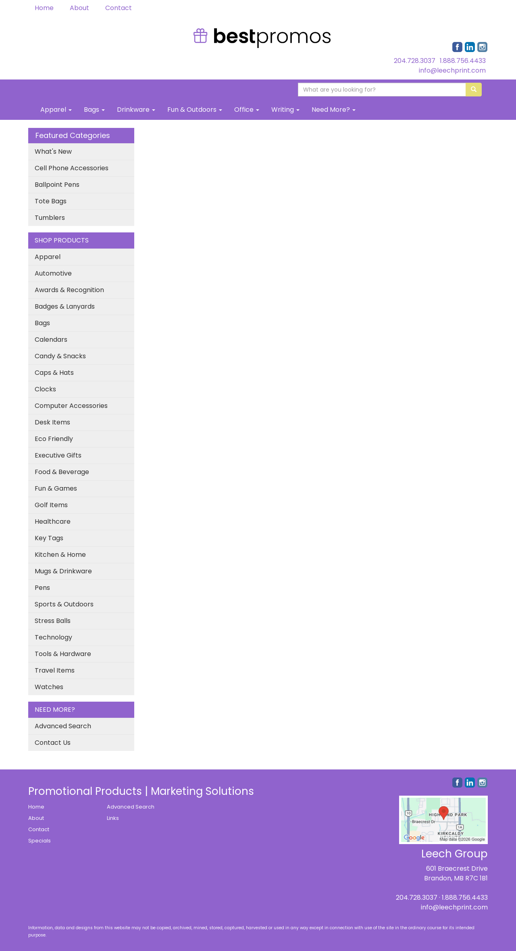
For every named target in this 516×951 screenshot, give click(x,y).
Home (44, 8)
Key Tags (49, 538)
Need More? (334, 109)
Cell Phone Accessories (71, 168)
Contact (118, 8)
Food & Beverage (62, 472)
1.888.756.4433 (463, 60)
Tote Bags (51, 201)
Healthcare (53, 521)
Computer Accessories (71, 405)
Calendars (51, 339)
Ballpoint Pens (57, 184)
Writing (285, 109)
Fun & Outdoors (194, 109)
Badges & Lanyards (65, 306)
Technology (53, 637)
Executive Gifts (58, 455)
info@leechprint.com (452, 70)
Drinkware (136, 109)
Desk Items (52, 422)
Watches (49, 687)
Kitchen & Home (60, 554)
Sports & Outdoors (64, 604)
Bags (94, 109)
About (79, 8)
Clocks (45, 389)
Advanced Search (63, 726)
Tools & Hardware (63, 653)
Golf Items (51, 505)
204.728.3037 (414, 60)
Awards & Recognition (69, 290)
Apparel (56, 109)
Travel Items (55, 670)
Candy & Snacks (60, 356)
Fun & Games (56, 488)
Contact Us (53, 742)
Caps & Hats (54, 372)
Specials (39, 840)
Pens (42, 587)
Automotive (53, 273)
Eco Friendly (54, 438)
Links (113, 818)
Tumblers (50, 217)
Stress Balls (53, 620)
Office (246, 109)
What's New (53, 151)
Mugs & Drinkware (63, 571)
